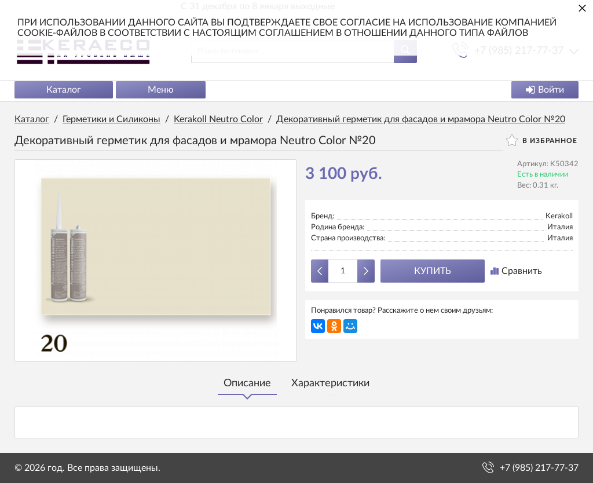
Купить (432, 271)
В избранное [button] (541, 140)
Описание (247, 383)
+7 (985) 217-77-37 (539, 468)
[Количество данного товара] (343, 271)
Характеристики (330, 383)
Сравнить (516, 271)
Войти (545, 89)
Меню (161, 89)
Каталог (63, 89)
